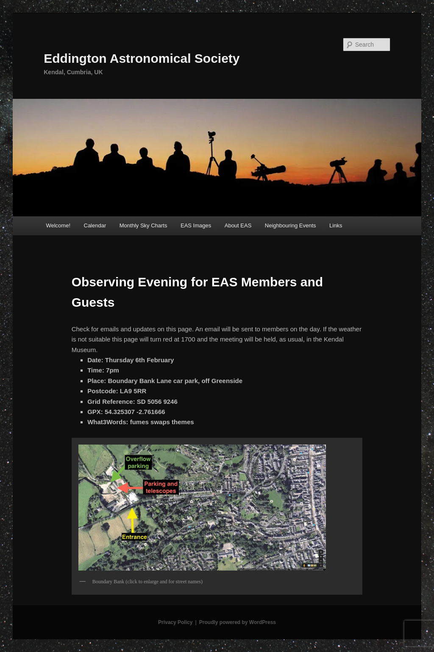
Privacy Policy (175, 622)
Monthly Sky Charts (143, 225)
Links (335, 225)
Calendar (95, 225)
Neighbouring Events (290, 225)
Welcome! (58, 225)
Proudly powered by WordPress (237, 622)
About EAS (238, 225)
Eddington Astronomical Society (141, 58)
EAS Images (196, 225)
